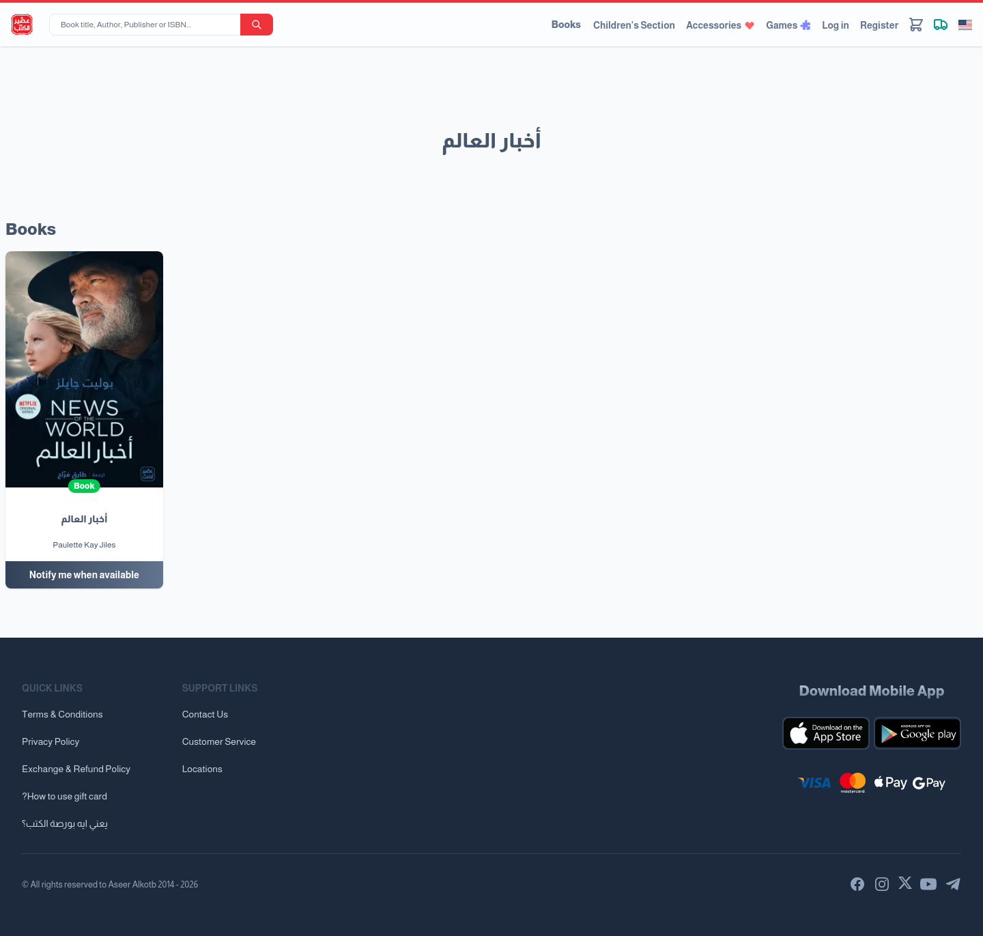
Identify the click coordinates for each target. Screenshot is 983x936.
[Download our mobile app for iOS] (826, 733)
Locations (202, 768)
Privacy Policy (50, 741)
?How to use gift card (64, 796)
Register (879, 25)
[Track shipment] (940, 24)
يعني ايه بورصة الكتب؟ (65, 823)
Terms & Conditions (62, 714)
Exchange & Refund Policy (76, 768)
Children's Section (634, 25)
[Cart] (916, 24)
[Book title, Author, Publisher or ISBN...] (147, 25)
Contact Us (205, 714)
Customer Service (219, 741)
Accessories (720, 25)
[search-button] (256, 25)
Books (566, 24)
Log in (835, 25)
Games (788, 25)
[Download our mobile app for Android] (917, 733)
